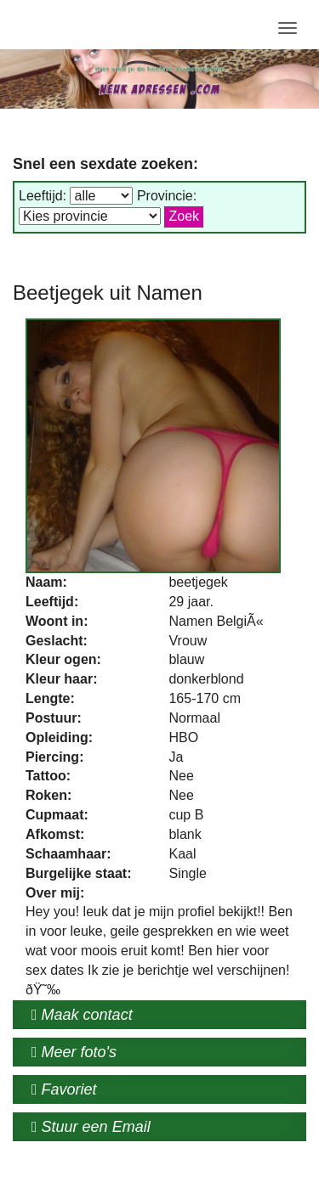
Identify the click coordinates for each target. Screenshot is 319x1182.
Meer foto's (74, 1052)
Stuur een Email (91, 1126)
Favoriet (64, 1089)
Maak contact (82, 1014)
